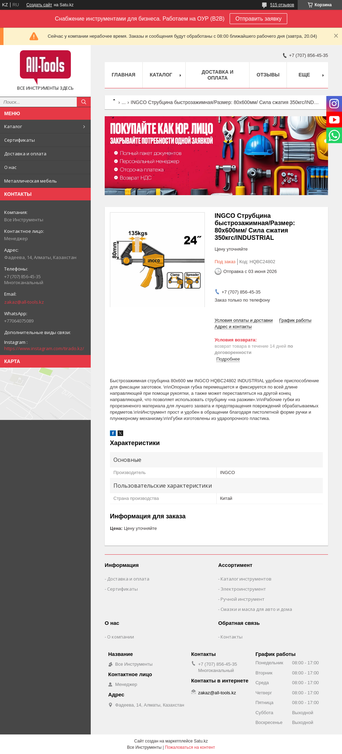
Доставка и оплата (25, 153)
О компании (120, 637)
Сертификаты (19, 140)
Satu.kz (201, 741)
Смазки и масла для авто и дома (256, 609)
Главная (123, 74)
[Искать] (84, 102)
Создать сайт (39, 4)
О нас (10, 167)
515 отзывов (282, 4)
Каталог (13, 126)
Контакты (232, 637)
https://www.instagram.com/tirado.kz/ (44, 348)
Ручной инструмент (243, 599)
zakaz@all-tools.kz (24, 302)
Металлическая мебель (30, 181)
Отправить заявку (258, 19)
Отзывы (268, 74)
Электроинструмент (243, 589)
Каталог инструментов (246, 579)
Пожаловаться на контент (190, 747)
